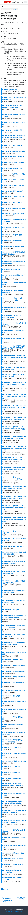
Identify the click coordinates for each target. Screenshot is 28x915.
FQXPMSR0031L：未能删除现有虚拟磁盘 (13, 677)
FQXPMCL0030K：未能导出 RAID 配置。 (13, 145)
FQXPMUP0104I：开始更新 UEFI (11, 766)
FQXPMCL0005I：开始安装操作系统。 (12, 130)
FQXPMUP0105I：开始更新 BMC (11, 772)
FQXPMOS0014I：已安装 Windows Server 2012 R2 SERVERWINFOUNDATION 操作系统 (14, 407)
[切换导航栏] (2, 2)
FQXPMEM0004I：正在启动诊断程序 (12, 235)
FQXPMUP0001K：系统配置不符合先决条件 (14, 690)
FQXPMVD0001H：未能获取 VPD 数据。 (13, 853)
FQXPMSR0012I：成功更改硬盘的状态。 (13, 659)
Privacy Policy (10, 911)
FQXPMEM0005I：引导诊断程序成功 (12, 240)
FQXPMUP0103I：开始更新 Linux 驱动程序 (14, 761)
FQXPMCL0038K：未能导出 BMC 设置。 (13, 191)
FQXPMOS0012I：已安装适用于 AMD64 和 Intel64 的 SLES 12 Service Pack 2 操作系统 (14, 384)
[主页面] (2, 7)
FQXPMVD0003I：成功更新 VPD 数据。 (13, 864)
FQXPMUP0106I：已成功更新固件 (11, 778)
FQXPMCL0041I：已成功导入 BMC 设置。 (13, 208)
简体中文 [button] (18, 2)
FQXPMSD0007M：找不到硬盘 (10, 610)
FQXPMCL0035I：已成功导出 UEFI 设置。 (13, 174)
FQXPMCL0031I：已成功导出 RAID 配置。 (14, 151)
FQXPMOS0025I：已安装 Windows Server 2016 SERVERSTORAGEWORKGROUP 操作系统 (14, 519)
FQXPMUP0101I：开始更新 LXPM (11, 747)
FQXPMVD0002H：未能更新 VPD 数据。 (13, 858)
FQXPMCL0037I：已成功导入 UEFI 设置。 (13, 185)
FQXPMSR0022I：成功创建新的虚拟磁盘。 (14, 671)
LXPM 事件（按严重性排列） (10, 89)
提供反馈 (4, 889)
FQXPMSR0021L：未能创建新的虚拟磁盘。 (14, 665)
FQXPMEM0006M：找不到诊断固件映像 (13, 246)
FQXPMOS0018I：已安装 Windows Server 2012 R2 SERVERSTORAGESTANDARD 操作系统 (14, 448)
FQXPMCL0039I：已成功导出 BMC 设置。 (13, 196)
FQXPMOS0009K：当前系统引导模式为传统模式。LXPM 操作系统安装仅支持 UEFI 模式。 (14, 357)
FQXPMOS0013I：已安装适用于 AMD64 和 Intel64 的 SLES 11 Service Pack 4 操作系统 (14, 396)
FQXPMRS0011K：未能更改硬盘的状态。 (13, 546)
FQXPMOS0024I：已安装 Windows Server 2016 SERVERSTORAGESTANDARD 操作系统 (14, 508)
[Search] (25, 2)
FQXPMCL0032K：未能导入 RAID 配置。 (13, 157)
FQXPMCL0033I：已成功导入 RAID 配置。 (14, 162)
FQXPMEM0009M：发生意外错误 (11, 269)
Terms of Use (18, 911)
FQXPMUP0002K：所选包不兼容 (11, 696)
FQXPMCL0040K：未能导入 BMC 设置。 (13, 202)
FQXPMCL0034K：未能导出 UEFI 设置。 (13, 168)
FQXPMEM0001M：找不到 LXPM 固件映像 (14, 214)
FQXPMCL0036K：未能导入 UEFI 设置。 (13, 179)
